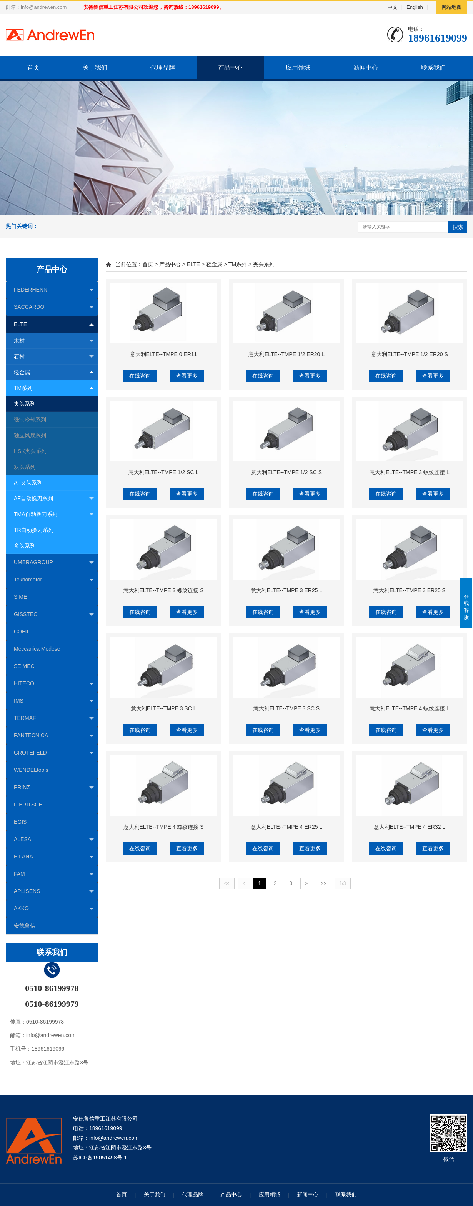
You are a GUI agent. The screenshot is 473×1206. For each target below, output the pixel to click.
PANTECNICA (54, 735)
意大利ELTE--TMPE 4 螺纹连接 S (163, 827)
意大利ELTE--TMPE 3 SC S (286, 708)
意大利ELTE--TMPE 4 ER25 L (286, 827)
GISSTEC (54, 614)
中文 (393, 7)
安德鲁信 (24, 926)
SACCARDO (54, 307)
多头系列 (24, 546)
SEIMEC (24, 666)
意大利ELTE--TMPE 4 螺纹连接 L (409, 708)
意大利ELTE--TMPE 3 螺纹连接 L (409, 472)
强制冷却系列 (30, 419)
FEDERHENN (54, 290)
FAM (54, 874)
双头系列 (24, 467)
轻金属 (54, 372)
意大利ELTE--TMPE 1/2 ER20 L (286, 354)
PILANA (54, 856)
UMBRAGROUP (54, 562)
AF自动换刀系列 (54, 498)
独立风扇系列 (30, 435)
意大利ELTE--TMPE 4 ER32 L (409, 827)
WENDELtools (31, 770)
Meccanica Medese (37, 649)
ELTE (54, 324)
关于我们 (95, 67)
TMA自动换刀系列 (54, 514)
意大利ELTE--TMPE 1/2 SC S (286, 472)
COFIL (22, 631)
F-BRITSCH (28, 804)
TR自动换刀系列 (33, 530)
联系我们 (433, 67)
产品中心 (230, 67)
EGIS (20, 822)
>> (323, 883)
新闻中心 (365, 67)
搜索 (458, 227)
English (414, 7)
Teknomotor (54, 579)
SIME (20, 597)
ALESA (54, 839)
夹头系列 (24, 404)
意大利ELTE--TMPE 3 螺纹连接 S (163, 590)
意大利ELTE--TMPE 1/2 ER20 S (409, 354)
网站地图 (451, 7)
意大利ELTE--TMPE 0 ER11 (163, 354)
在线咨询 (140, 376)
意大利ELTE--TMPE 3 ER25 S (409, 590)
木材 (54, 341)
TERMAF (54, 718)
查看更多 (187, 376)
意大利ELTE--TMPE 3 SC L (164, 708)
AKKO (54, 908)
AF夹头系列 (28, 483)
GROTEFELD (54, 753)
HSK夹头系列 (30, 451)
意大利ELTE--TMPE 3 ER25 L (286, 590)
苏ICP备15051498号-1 (100, 1157)
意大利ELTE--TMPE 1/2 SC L (163, 472)
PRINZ (54, 787)
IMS (54, 701)
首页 (33, 67)
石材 (54, 356)
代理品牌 (162, 67)
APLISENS (54, 891)
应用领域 (298, 67)
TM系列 (54, 388)
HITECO (54, 683)
